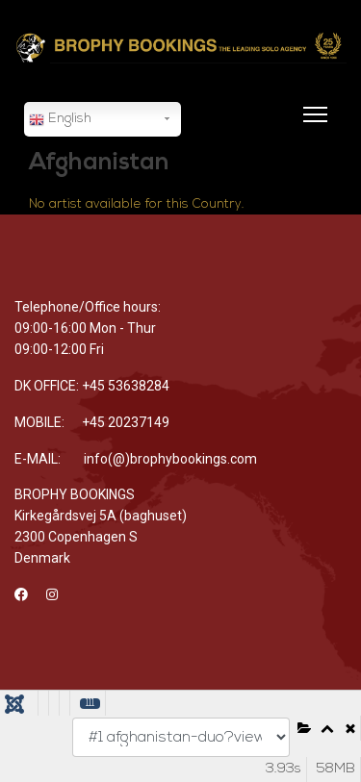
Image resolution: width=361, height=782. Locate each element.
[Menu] (311, 126)
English (60, 120)
